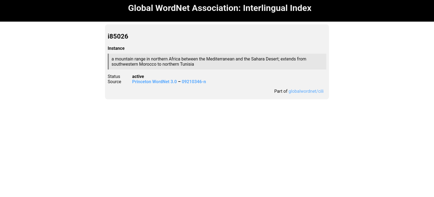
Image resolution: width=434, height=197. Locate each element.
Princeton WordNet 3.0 (154, 81)
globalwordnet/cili (306, 91)
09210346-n (194, 81)
